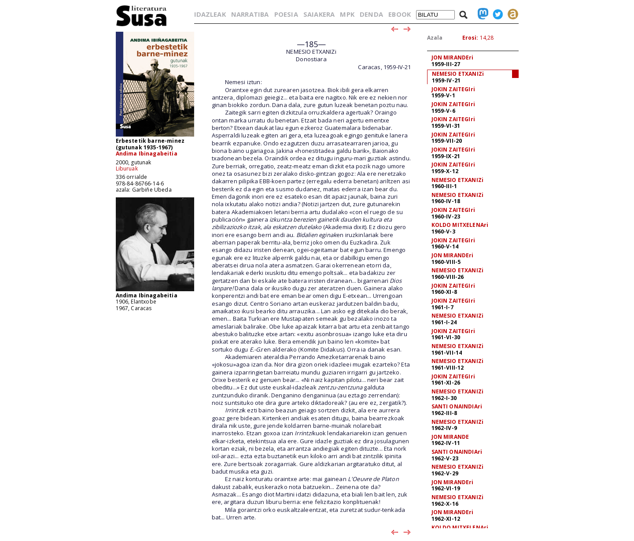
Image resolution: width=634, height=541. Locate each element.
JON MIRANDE (450, 437)
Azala (435, 37)
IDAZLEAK (210, 14)
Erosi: (470, 37)
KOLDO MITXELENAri (460, 225)
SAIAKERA (319, 14)
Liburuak (127, 168)
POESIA (286, 14)
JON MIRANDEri (452, 57)
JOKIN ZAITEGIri (453, 89)
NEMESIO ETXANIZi (458, 74)
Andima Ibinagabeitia (146, 153)
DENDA (371, 14)
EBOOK (399, 14)
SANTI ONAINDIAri (457, 406)
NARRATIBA (250, 14)
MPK (347, 14)
